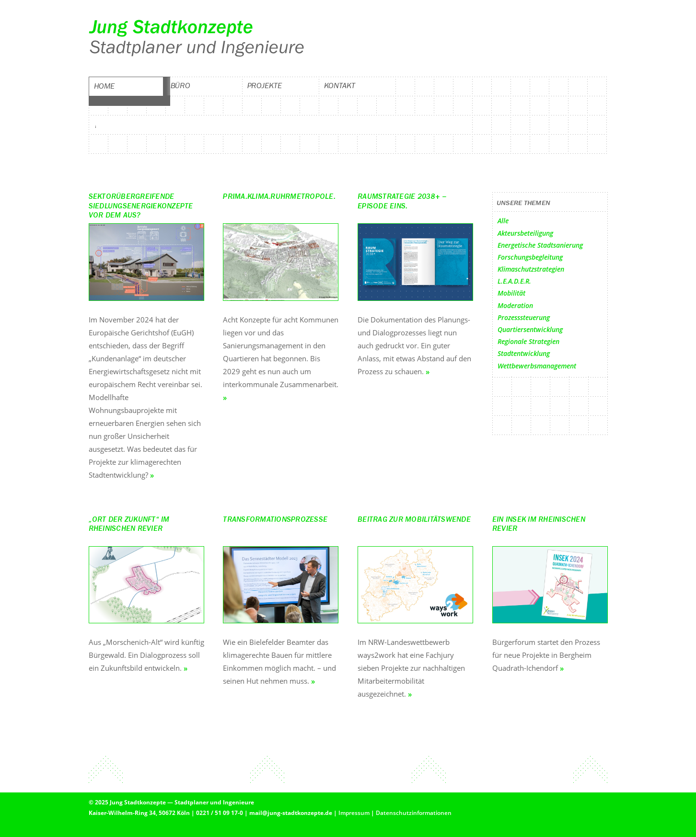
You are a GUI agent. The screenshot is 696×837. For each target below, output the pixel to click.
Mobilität (511, 293)
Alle (503, 220)
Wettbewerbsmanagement (537, 365)
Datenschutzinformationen (414, 813)
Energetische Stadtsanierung (540, 245)
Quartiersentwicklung (530, 329)
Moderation (515, 305)
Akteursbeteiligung (525, 233)
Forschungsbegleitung (530, 257)
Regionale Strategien (528, 341)
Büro (181, 85)
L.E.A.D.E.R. (514, 281)
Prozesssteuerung (524, 317)
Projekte (264, 85)
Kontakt (339, 85)
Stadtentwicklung (524, 353)
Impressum (354, 813)
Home (104, 86)
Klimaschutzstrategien (531, 269)
